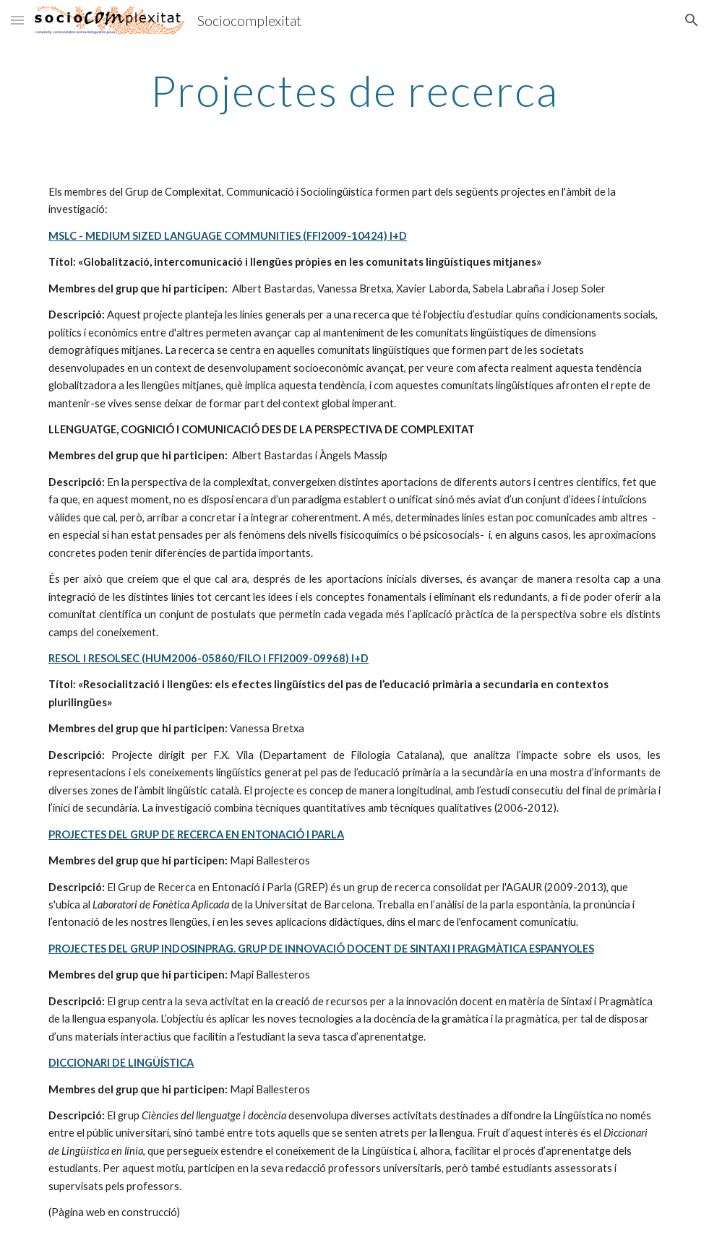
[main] (354, 90)
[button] (17, 20)
